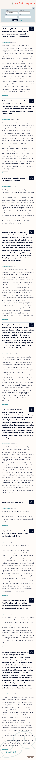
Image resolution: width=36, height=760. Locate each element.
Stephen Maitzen (6, 42)
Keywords (22, 10)
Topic (6, 14)
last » (15, 752)
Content (8, 10)
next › (10, 752)
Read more (5, 96)
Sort (20, 14)
